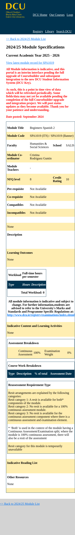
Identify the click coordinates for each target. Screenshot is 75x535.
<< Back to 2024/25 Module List (26, 39)
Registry (38, 31)
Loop (70, 14)
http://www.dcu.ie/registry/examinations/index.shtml (41, 315)
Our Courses (56, 14)
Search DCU (64, 31)
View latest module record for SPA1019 (30, 62)
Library (49, 31)
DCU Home (40, 14)
